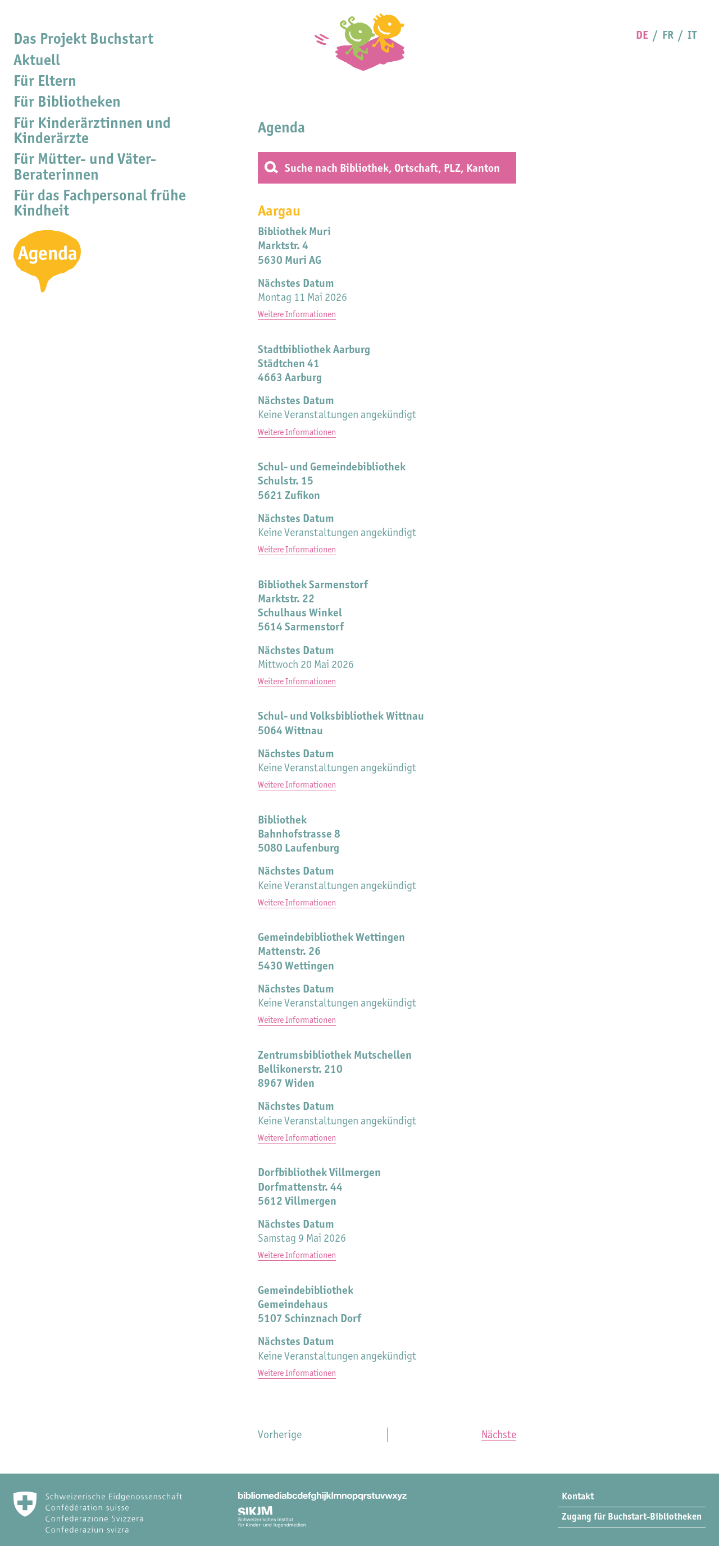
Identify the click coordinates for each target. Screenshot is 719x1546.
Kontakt (578, 1496)
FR (668, 35)
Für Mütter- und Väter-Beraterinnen (84, 166)
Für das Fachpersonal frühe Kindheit (99, 202)
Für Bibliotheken (67, 101)
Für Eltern (44, 80)
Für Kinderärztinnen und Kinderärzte (92, 130)
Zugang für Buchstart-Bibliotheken (632, 1516)
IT (692, 35)
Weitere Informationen (297, 314)
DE (642, 35)
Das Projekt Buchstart (83, 38)
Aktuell (36, 60)
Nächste (498, 1434)
